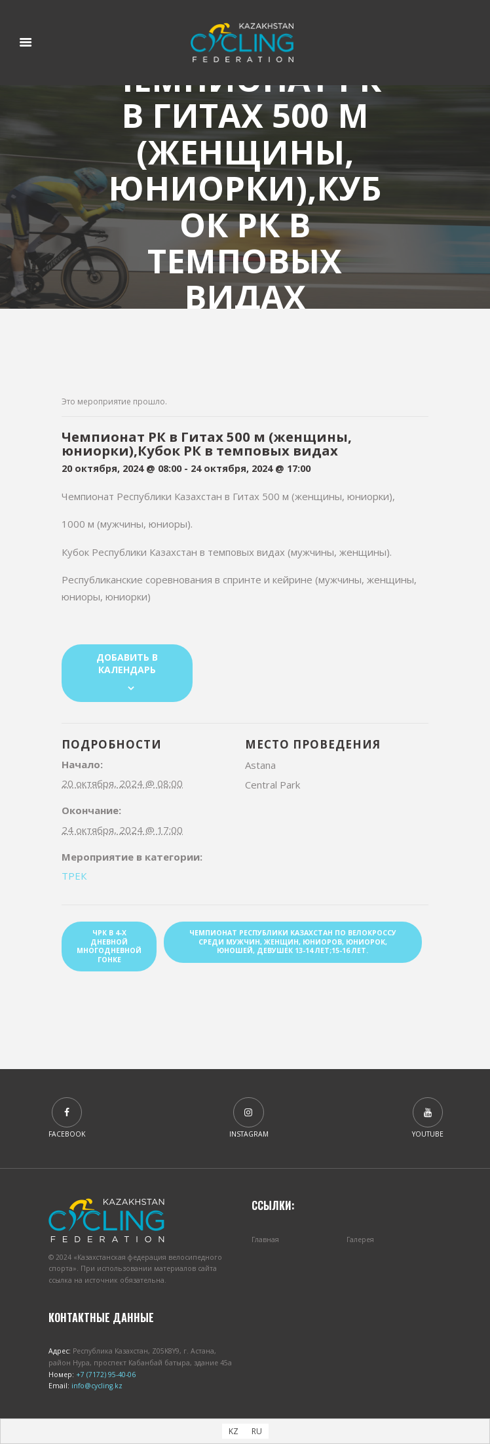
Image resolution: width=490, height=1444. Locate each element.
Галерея (360, 1239)
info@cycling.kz (95, 1385)
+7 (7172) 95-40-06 (105, 1374)
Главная (265, 1239)
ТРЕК (74, 875)
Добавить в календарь (127, 663)
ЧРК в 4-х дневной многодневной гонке (109, 946)
